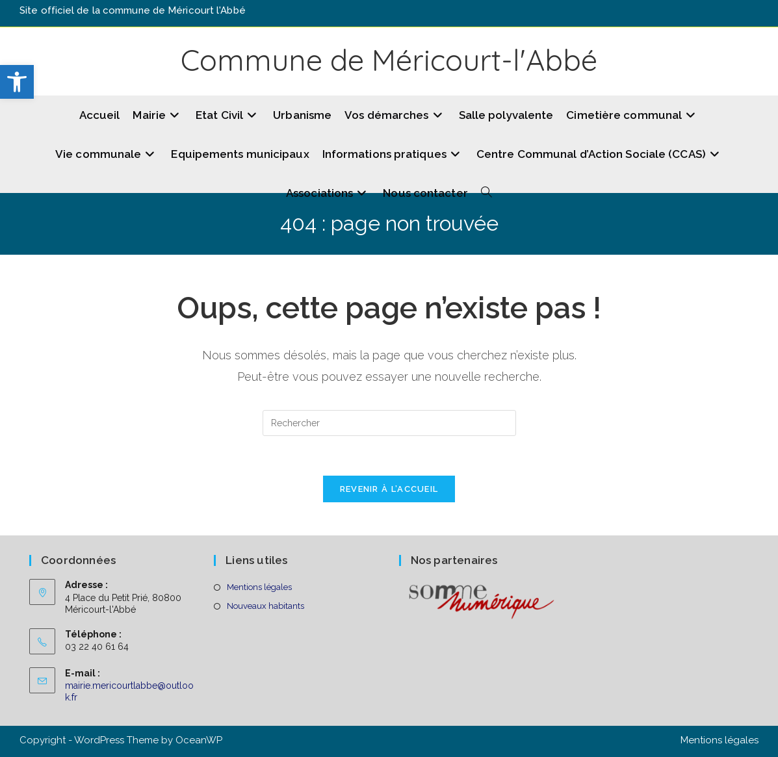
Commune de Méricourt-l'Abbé (389, 60)
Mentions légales (259, 587)
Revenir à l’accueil (389, 489)
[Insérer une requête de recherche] (389, 423)
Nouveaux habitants (265, 606)
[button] (17, 82)
